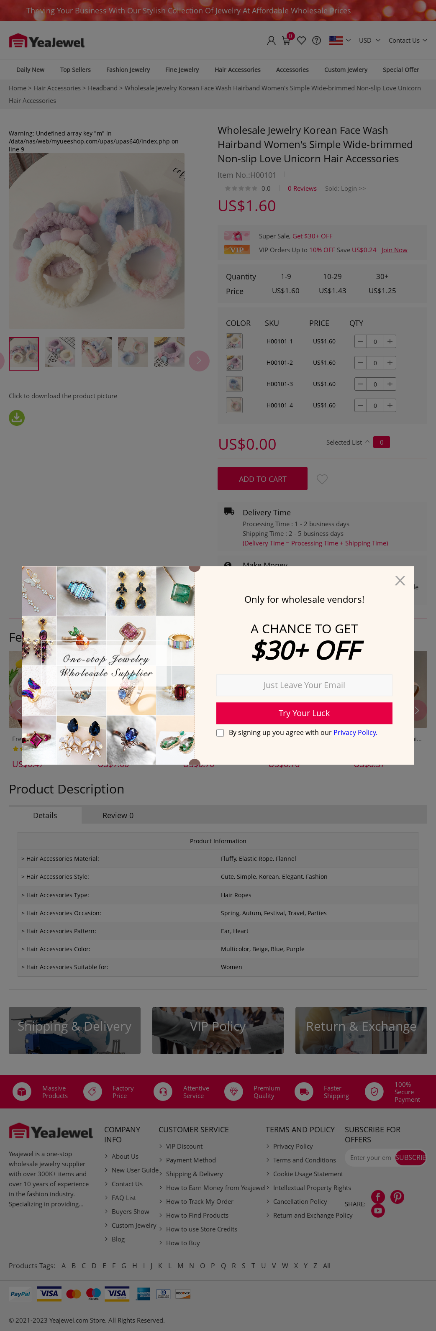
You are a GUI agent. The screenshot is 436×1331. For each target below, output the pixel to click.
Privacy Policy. (355, 732)
